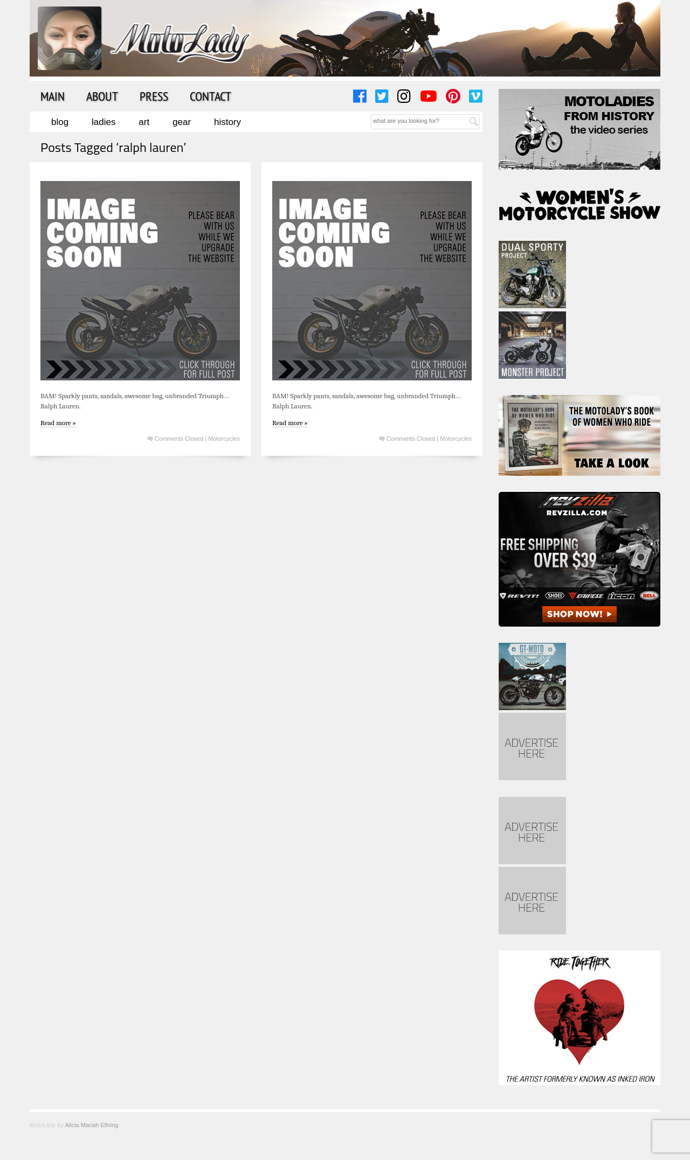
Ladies (103, 122)
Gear (181, 122)
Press (154, 96)
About (102, 96)
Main (52, 96)
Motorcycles (224, 438)
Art (144, 122)
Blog (59, 122)
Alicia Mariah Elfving (91, 1125)
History (227, 122)
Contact (210, 96)
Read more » (58, 423)
